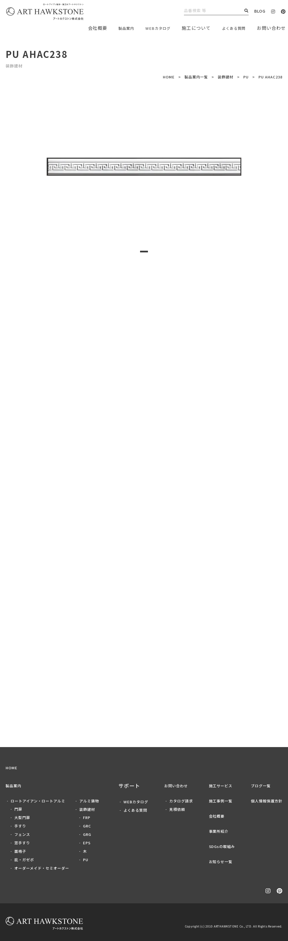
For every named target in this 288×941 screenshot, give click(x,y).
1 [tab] (144, 251)
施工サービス (221, 785)
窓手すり (22, 842)
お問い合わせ (176, 785)
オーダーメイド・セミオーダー (41, 868)
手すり (20, 826)
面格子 (20, 851)
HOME (169, 77)
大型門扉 (22, 817)
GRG (87, 834)
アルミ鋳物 (89, 801)
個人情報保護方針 (266, 801)
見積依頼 (177, 809)
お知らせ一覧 (221, 861)
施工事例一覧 (221, 801)
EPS (87, 842)
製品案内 (114, 27)
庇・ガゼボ (24, 859)
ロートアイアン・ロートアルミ (38, 801)
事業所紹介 (219, 831)
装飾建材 (225, 77)
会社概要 (217, 816)
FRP (86, 817)
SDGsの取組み (222, 846)
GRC (87, 826)
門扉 (18, 809)
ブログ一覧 (261, 785)
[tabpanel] (144, 166)
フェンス (22, 834)
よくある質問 (231, 27)
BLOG (260, 11)
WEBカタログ (150, 27)
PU (246, 77)
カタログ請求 (181, 801)
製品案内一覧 (196, 77)
